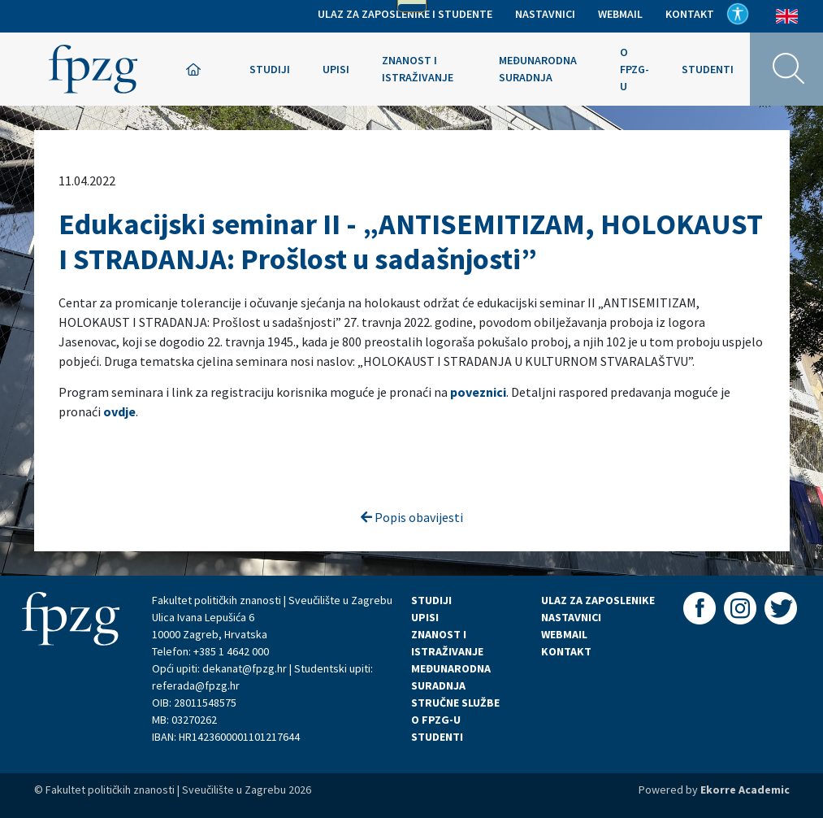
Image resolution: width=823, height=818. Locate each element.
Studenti (708, 69)
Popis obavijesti (412, 517)
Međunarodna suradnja (538, 69)
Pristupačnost (738, 14)
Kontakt (689, 14)
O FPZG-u (634, 69)
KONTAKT (566, 651)
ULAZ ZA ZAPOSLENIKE (598, 600)
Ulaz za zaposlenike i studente (405, 14)
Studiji (269, 69)
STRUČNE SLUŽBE (455, 702)
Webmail (620, 14)
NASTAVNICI (571, 617)
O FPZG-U (436, 719)
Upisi (336, 69)
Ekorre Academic (745, 789)
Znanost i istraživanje (417, 69)
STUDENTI (437, 736)
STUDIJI (431, 600)
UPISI (425, 617)
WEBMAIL (564, 634)
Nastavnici (545, 14)
